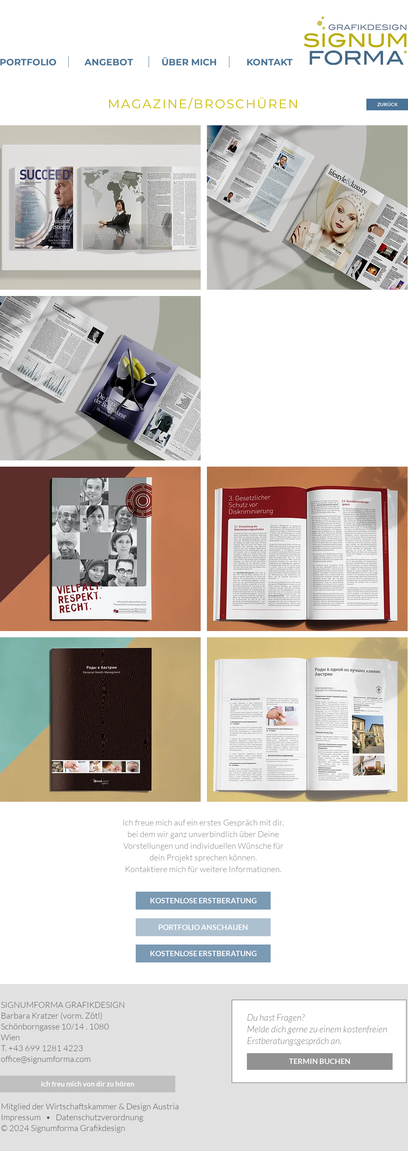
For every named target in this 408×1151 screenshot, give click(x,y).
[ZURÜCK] (387, 104)
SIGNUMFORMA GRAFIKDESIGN (63, 1004)
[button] (307, 207)
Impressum (21, 1117)
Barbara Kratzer (30, 1015)
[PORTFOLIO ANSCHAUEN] (203, 927)
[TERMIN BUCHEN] (320, 1061)
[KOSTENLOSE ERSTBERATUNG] (203, 901)
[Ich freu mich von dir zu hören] (87, 1084)
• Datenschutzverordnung (92, 1117)
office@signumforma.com (46, 1059)
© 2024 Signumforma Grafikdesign (63, 1128)
